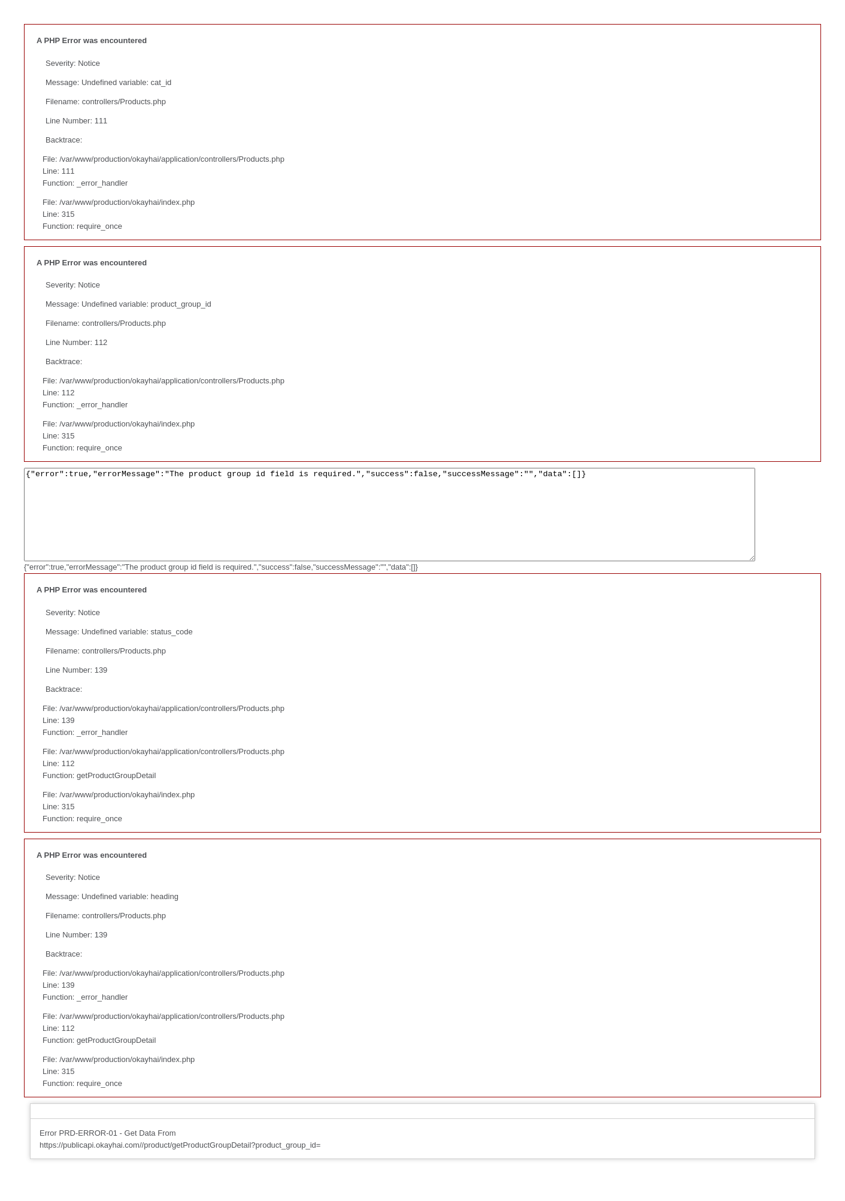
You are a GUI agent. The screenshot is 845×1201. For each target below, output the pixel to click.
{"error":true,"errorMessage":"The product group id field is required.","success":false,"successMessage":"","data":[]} (434, 523)
